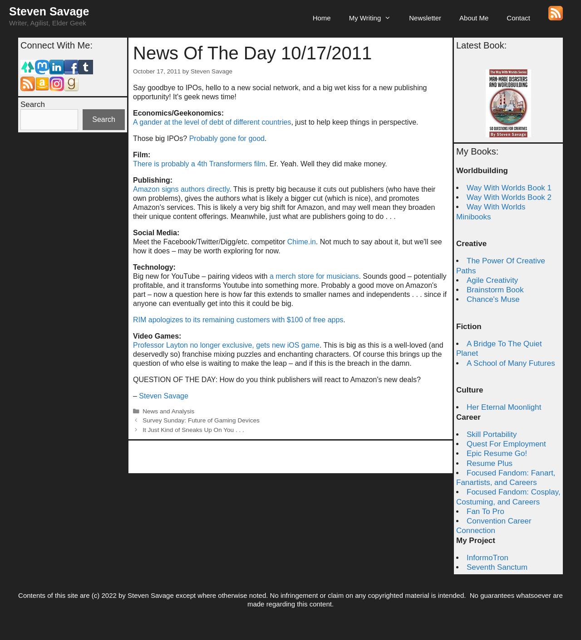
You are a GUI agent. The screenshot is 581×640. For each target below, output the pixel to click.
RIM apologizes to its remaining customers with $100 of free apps (238, 320)
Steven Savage (49, 11)
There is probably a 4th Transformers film (199, 164)
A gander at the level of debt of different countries (212, 122)
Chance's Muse (493, 299)
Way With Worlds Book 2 (509, 197)
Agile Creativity (492, 280)
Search (32, 104)
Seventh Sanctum (497, 567)
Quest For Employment (506, 444)
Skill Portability (492, 434)
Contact (518, 18)
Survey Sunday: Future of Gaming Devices (201, 420)
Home (322, 18)
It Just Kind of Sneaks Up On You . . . (193, 430)
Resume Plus (489, 463)
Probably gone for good (227, 138)
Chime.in (301, 242)
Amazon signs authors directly (181, 189)
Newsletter (425, 18)
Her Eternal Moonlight (504, 407)
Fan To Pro (485, 511)
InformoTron (487, 557)
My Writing (374, 18)
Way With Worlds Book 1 (509, 188)
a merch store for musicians (314, 276)
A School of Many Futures (511, 363)
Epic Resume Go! (497, 453)
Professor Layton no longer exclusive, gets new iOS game (226, 345)
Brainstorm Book (495, 290)
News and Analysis (168, 411)
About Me (473, 18)
